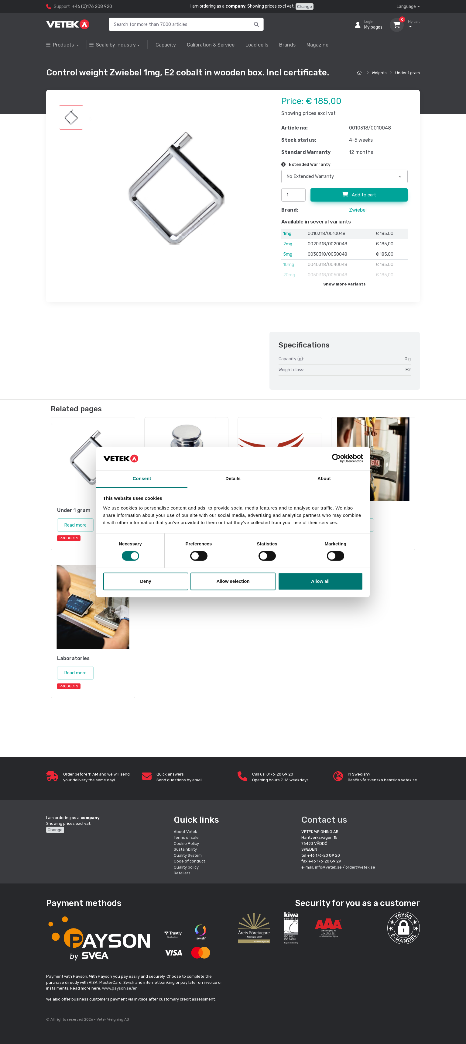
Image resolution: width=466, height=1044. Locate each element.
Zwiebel (358, 210)
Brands (287, 45)
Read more (75, 525)
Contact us (324, 820)
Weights (379, 73)
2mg (287, 244)
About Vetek (185, 831)
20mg (289, 275)
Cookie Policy (186, 843)
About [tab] (324, 478)
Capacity (166, 45)
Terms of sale (186, 837)
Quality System (188, 855)
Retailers (182, 873)
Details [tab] (233, 478)
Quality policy (186, 867)
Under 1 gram (407, 73)
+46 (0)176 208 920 (92, 6)
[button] (403, 928)
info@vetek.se (328, 867)
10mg (288, 264)
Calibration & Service (211, 45)
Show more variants (344, 284)
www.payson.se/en (120, 988)
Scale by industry (112, 45)
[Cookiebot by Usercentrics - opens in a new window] (336, 458)
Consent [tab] (142, 478)
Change (304, 6)
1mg (287, 233)
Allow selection (232, 581)
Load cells (256, 45)
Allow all (320, 581)
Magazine (317, 45)
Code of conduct (189, 861)
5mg (287, 254)
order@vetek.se (360, 867)
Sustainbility (186, 849)
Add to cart (359, 195)
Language (406, 6)
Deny (145, 581)
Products (60, 45)
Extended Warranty (306, 164)
